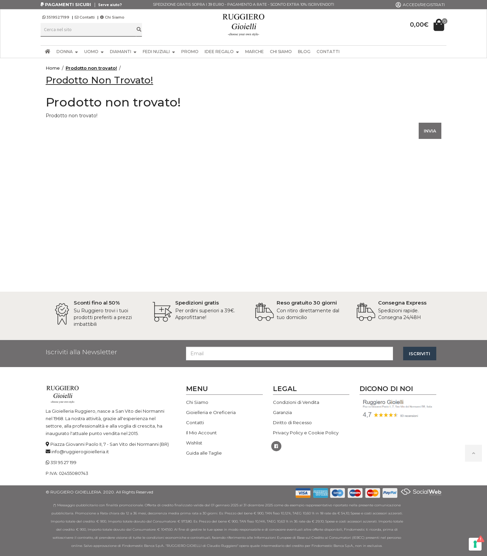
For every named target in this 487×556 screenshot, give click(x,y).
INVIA (430, 131)
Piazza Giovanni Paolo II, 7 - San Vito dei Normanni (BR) (109, 444)
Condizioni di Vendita (296, 402)
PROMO (190, 51)
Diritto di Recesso (292, 422)
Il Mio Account (201, 432)
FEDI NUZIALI (159, 51)
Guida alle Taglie (204, 453)
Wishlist (194, 442)
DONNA (67, 51)
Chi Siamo (112, 17)
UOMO (94, 51)
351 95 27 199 (63, 462)
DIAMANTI (123, 51)
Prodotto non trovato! (91, 68)
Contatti (85, 17)
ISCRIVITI (419, 353)
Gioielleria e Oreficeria (211, 412)
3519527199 (56, 17)
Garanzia (282, 412)
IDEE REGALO (222, 51)
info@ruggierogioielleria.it (80, 451)
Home (53, 68)
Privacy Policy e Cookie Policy (306, 432)
